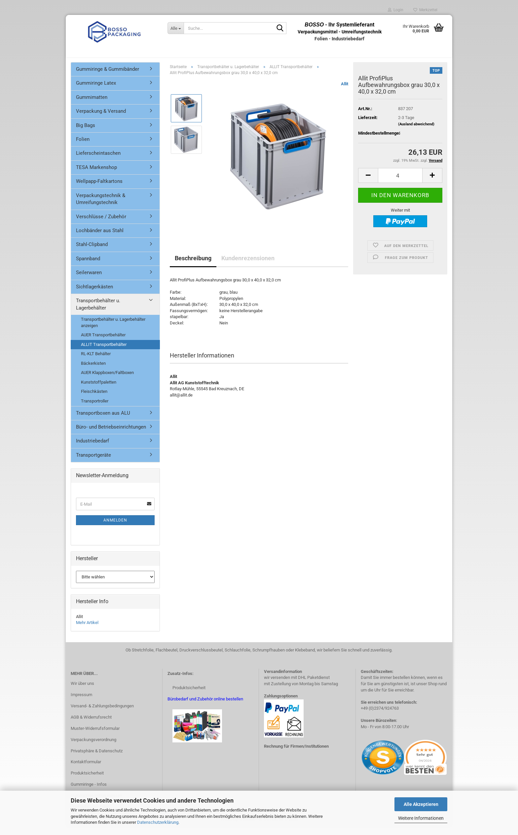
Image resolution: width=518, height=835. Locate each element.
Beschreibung (193, 265)
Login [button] (395, 10)
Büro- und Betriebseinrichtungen (111, 434)
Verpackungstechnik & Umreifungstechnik (100, 206)
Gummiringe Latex (96, 90)
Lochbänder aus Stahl (100, 238)
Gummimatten (91, 104)
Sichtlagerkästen (94, 294)
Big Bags (85, 133)
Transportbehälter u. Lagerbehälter (98, 311)
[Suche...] (175, 28)
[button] (368, 182)
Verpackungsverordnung (93, 746)
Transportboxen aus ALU (103, 420)
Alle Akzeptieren (421, 804)
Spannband (88, 266)
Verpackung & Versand (101, 118)
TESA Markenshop (96, 175)
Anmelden (115, 527)
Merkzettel (425, 10)
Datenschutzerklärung (157, 822)
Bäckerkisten (93, 370)
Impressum (81, 701)
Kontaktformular (86, 769)
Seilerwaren (89, 280)
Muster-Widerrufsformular (95, 735)
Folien (83, 146)
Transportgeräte (93, 462)
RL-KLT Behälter (96, 360)
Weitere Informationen (421, 818)
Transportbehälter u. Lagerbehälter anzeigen (113, 329)
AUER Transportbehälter (103, 342)
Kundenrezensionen (248, 265)
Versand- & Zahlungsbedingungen (102, 713)
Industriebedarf (92, 448)
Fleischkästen (94, 399)
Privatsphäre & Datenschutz (97, 758)
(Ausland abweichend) (416, 131)
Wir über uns (82, 690)
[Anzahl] (400, 182)
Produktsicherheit (87, 780)
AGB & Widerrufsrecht (91, 724)
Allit (344, 91)
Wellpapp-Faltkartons (99, 188)
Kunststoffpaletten (98, 389)
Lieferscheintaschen (98, 161)
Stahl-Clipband (92, 252)
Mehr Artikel (87, 629)
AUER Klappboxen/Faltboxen (107, 379)
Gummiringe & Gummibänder (107, 76)
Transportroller (94, 408)
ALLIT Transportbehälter (104, 351)
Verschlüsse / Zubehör (101, 224)
